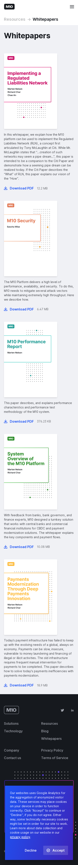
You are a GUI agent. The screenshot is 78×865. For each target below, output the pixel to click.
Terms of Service (54, 758)
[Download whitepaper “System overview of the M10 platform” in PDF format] (19, 546)
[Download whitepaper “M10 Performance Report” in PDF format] (19, 421)
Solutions (11, 723)
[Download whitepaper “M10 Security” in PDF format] (19, 309)
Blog (44, 731)
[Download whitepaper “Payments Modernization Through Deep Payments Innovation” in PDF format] (19, 685)
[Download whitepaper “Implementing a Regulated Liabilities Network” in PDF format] (19, 188)
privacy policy (20, 837)
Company (11, 750)
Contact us (12, 758)
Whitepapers (45, 19)
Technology (13, 731)
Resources (14, 19)
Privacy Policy (52, 750)
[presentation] (30, 91)
